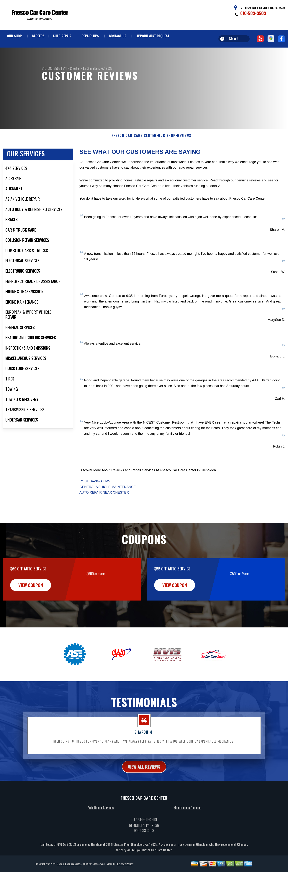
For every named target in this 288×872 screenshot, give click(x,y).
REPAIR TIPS (90, 35)
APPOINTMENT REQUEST (152, 35)
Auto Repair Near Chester (104, 510)
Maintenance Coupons (187, 824)
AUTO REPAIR (62, 35)
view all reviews (144, 783)
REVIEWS (184, 153)
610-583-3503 (253, 13)
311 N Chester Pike (74, 68)
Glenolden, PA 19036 (99, 68)
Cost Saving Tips (94, 498)
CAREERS (38, 35)
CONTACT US (117, 35)
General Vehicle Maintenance (107, 504)
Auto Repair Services (101, 824)
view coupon (30, 602)
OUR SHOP (14, 35)
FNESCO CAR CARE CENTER (134, 153)
